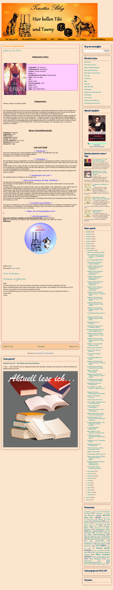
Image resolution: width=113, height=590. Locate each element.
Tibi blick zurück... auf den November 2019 (95, 448)
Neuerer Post (8, 346)
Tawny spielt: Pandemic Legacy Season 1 (94, 263)
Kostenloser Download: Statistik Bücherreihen (95, 367)
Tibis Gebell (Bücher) (29, 39)
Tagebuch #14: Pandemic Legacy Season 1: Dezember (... (95, 272)
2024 (88, 236)
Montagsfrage (92, 539)
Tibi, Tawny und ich (11, 39)
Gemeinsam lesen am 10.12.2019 (94, 383)
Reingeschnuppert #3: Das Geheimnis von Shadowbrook (95, 463)
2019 (88, 248)
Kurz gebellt (93, 531)
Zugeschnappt (101, 564)
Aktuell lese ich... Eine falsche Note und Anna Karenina (99, 173)
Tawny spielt (103, 548)
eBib (52, 39)
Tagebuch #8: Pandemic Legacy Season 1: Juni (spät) (95, 304)
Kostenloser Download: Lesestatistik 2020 (94, 380)
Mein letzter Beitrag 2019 (95, 252)
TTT (97, 545)
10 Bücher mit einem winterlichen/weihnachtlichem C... (96, 436)
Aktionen (61, 39)
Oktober (90, 473)
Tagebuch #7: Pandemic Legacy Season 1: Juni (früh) (95, 309)
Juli (89, 480)
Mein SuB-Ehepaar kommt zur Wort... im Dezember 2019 (95, 256)
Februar (90, 492)
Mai (89, 485)
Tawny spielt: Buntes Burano (93, 350)
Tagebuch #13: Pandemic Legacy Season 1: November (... (95, 278)
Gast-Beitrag (97, 527)
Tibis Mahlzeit (95, 559)
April (89, 487)
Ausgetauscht (106, 517)
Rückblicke (88, 544)
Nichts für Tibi (105, 539)
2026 (88, 232)
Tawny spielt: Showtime (94, 347)
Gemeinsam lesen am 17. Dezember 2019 (95, 326)
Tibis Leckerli (16, 268)
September (91, 476)
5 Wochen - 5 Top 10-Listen (93, 511)
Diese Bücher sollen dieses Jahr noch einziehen (101, 198)
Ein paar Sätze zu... (97, 525)
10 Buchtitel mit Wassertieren (97, 211)
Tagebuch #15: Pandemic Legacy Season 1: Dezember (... (95, 267)
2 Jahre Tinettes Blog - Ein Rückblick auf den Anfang (96, 424)
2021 (88, 243)
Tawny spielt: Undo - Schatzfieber (93, 406)
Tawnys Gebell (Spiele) (91, 67)
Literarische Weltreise (103, 532)
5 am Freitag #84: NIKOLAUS (93, 428)
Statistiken (71, 39)
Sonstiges (102, 544)
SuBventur (87, 546)
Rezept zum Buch (102, 542)
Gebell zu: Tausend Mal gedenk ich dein (94, 344)
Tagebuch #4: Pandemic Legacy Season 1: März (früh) (95, 340)
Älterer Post (73, 346)
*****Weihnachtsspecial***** (96, 313)
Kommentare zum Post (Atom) (44, 353)
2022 (88, 241)
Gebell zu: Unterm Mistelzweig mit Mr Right (96, 392)
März (89, 490)
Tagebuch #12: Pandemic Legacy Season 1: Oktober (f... (95, 283)
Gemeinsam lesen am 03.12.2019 (94, 444)
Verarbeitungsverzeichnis (92, 103)
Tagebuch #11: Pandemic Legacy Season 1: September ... (95, 288)
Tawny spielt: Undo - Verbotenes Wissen (94, 467)
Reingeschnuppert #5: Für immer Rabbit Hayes (95, 330)
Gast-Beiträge (88, 86)
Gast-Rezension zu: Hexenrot (93, 322)
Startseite (41, 346)
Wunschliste (88, 564)
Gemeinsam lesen (103, 529)
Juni (89, 483)
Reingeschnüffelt (89, 542)
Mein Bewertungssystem (92, 73)
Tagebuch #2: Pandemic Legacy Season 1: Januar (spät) (96, 375)
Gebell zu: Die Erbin (93, 451)
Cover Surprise (99, 522)
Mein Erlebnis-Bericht (96, 534)
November (91, 471)
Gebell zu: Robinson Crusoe (93, 396)
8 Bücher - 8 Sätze (103, 513)
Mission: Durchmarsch (102, 537)
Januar (90, 494)
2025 (88, 234)
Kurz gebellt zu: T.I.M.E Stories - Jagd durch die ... (96, 388)
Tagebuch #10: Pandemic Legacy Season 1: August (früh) (96, 293)
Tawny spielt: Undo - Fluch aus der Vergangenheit (95, 414)
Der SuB (43, 39)
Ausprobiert (90, 519)
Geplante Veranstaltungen (92, 92)
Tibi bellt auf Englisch (97, 550)
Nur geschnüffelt (97, 540)
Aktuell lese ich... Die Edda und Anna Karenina (21, 363)
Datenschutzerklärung (98, 39)
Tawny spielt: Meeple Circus (94, 354)
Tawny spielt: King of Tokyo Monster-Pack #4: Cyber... (96, 458)
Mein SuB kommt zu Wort (93, 536)
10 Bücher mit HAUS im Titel (100, 185)
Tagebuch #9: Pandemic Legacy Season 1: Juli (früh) (95, 299)
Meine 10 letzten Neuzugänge (92, 371)
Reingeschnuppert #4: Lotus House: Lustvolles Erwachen (96, 418)
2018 (88, 497)
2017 (88, 500)
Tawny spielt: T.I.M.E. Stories (96, 454)
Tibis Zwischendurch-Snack (97, 561)
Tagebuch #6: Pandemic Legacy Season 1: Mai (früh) (95, 318)
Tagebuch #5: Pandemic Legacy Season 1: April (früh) (95, 335)
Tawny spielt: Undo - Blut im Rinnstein (95, 410)
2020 (88, 246)
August (90, 478)
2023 (88, 239)
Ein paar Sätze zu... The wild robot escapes (99, 160)
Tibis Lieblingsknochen (101, 557)
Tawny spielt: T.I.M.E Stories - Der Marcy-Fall (96, 402)
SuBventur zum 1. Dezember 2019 (96, 441)
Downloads (88, 97)
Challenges (83, 39)
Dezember (91, 250)
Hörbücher (87, 78)
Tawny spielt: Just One (94, 399)
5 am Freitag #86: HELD (95, 260)
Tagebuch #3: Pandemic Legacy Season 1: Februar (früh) (96, 363)
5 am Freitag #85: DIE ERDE (94, 358)
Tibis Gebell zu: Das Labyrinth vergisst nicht (95, 432)
